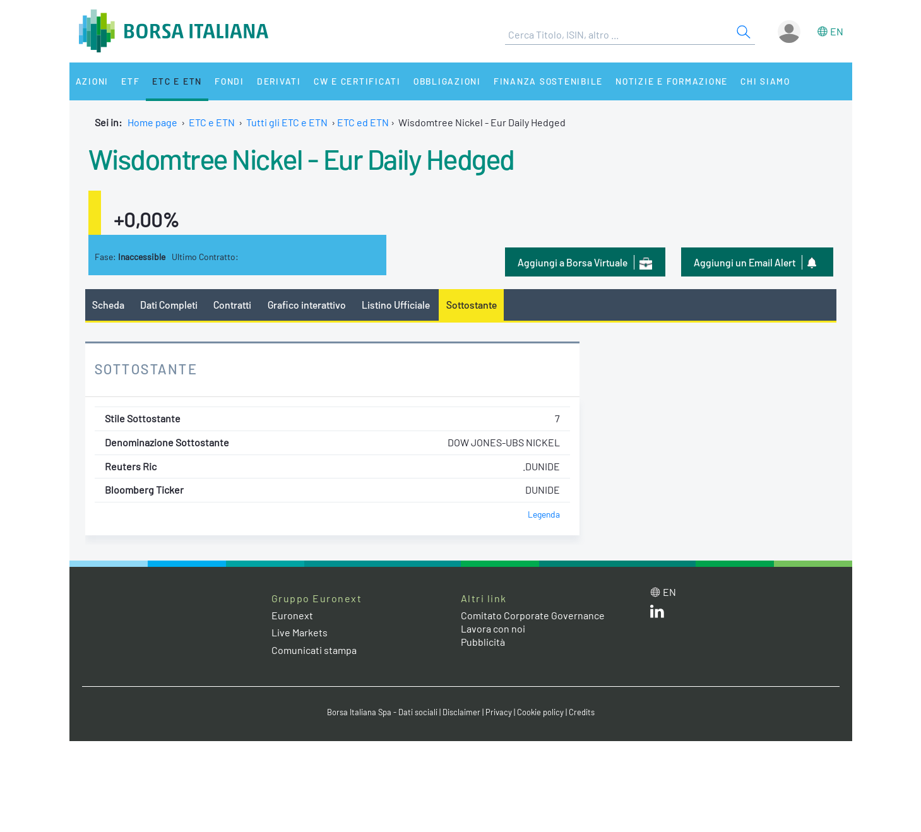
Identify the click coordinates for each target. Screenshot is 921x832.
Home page (152, 122)
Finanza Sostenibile (548, 81)
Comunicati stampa (314, 650)
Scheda (108, 305)
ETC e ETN (177, 81)
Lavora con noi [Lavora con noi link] (493, 628)
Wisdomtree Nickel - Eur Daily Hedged (301, 158)
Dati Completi (169, 305)
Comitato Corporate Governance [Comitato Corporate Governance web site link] (533, 615)
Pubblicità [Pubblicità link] (483, 642)
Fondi (229, 81)
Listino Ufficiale (396, 305)
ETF (130, 81)
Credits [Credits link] (582, 712)
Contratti (232, 305)
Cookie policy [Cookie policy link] (540, 712)
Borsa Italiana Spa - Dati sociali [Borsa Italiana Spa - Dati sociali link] (382, 712)
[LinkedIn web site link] (657, 614)
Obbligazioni (447, 81)
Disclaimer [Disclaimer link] (461, 712)
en (836, 31)
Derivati (279, 81)
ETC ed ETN (363, 122)
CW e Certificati (357, 81)
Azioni (92, 81)
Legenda (544, 514)
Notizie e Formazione (671, 81)
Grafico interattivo (307, 305)
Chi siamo (765, 81)
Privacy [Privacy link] (498, 712)
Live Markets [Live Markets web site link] (299, 632)
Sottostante (471, 305)
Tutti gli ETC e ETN (287, 122)
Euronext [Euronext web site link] (292, 615)
